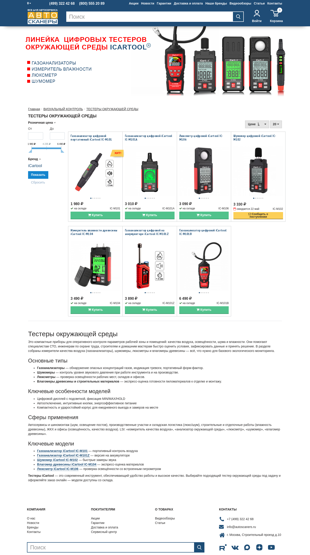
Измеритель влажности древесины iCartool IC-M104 (94, 225)
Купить (95, 208)
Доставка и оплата (188, 3)
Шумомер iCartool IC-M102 (57, 446)
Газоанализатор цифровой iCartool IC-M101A (148, 137)
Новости (147, 3)
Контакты (274, 3)
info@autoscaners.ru (241, 513)
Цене (257, 124)
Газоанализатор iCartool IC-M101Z (63, 442)
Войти (257, 16)
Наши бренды (216, 3)
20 (276, 124)
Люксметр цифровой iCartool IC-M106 (201, 137)
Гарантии (164, 3)
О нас (31, 505)
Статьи (259, 3)
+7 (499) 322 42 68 (240, 506)
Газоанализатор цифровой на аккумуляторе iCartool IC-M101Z (147, 225)
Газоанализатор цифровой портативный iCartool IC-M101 (91, 137)
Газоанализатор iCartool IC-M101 (62, 437)
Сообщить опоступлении (258, 209)
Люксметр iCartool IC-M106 (57, 455)
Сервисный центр (104, 518)
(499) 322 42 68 (62, 3)
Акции (134, 3)
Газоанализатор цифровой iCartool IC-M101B (203, 225)
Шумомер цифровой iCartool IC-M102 (254, 137)
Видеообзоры (240, 3)
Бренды (32, 514)
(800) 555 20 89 (91, 3)
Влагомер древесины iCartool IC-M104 (66, 451)
